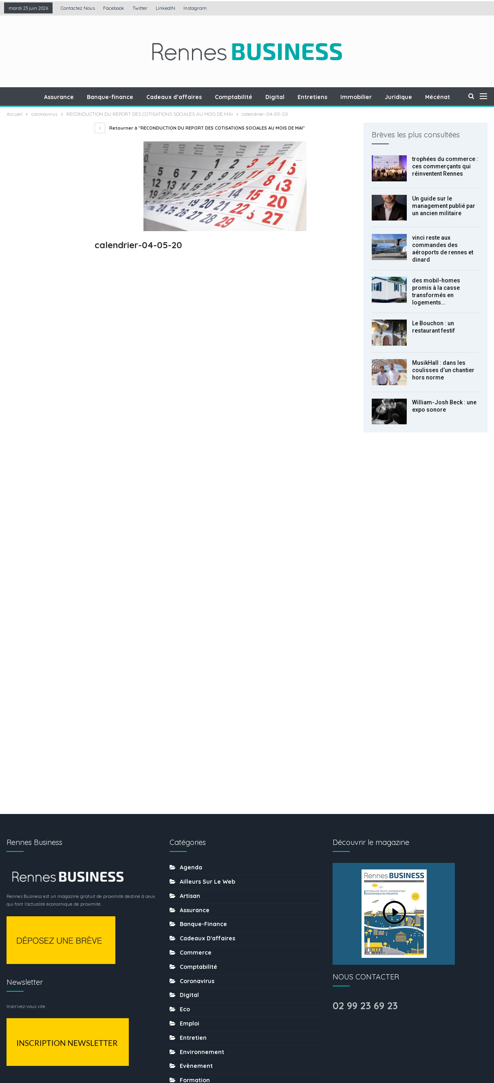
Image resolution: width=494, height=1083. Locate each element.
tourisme (193, 969)
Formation (195, 770)
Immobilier (378, 97)
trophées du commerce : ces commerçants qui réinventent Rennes (445, 166)
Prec (25, 484)
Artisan (190, 586)
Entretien (193, 728)
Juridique (421, 97)
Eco (185, 699)
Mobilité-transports (208, 855)
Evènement (196, 756)
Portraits (192, 869)
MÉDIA (188, 841)
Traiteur (191, 983)
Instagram (195, 8)
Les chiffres (197, 813)
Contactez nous (78, 8)
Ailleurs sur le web (207, 572)
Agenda (191, 557)
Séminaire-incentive (209, 926)
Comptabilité (252, 97)
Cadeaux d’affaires (191, 97)
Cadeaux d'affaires (207, 628)
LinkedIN (165, 8)
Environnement (202, 742)
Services (192, 940)
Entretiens (333, 97)
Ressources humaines (211, 883)
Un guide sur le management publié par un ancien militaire (443, 205)
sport (188, 954)
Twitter (140, 8)
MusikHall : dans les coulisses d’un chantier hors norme (443, 370)
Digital (294, 97)
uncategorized (201, 997)
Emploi (189, 713)
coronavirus (197, 671)
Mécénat (192, 827)
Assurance (73, 97)
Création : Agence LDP (104, 1052)
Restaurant (196, 898)
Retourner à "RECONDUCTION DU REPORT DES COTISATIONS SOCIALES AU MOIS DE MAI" (200, 128)
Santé (188, 912)
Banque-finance (126, 97)
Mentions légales (179, 1052)
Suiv (46, 484)
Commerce (196, 642)
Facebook (113, 8)
